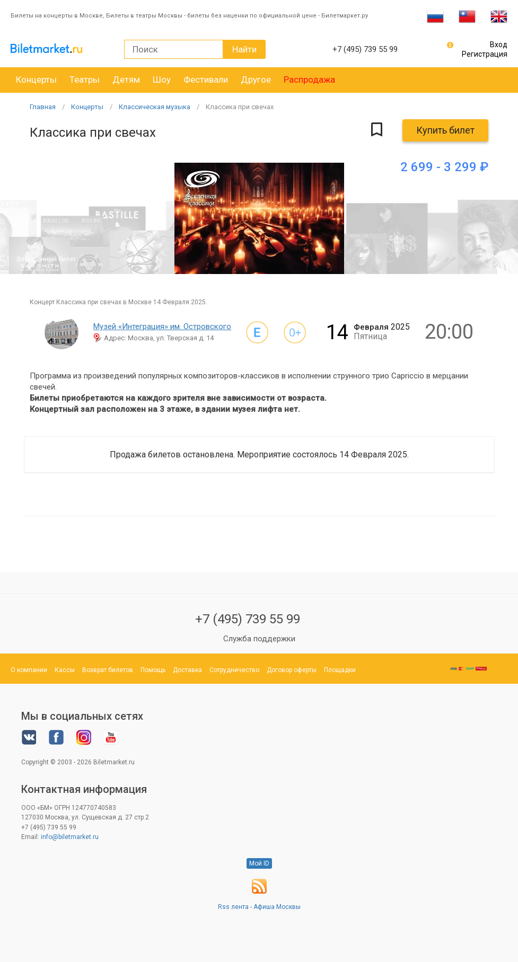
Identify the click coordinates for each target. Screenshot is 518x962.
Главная (43, 107)
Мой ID (259, 863)
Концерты (36, 79)
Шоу (162, 79)
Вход (498, 44)
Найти (244, 49)
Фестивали (205, 79)
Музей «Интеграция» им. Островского (162, 326)
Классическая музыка (154, 107)
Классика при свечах (240, 107)
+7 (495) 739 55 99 (247, 619)
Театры (84, 79)
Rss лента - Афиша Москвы (259, 907)
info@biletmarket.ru (70, 837)
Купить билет (445, 130)
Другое (256, 79)
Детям (126, 79)
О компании (29, 670)
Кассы (65, 670)
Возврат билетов (107, 670)
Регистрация (484, 54)
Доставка (187, 670)
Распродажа (309, 79)
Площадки (340, 670)
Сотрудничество (234, 670)
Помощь (153, 670)
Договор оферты (292, 670)
